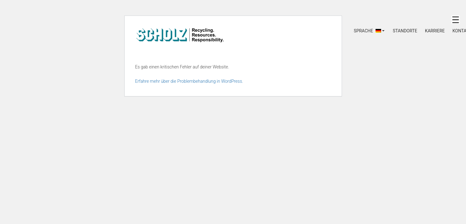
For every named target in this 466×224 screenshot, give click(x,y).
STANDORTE (405, 30)
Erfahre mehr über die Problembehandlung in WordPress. (189, 81)
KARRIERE (435, 30)
